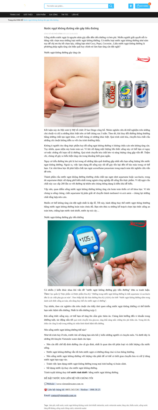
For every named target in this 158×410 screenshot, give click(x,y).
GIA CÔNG (53, 15)
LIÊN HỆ (75, 15)
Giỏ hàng (143, 6)
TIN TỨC (64, 15)
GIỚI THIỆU (28, 15)
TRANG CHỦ (15, 15)
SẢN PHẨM (41, 15)
